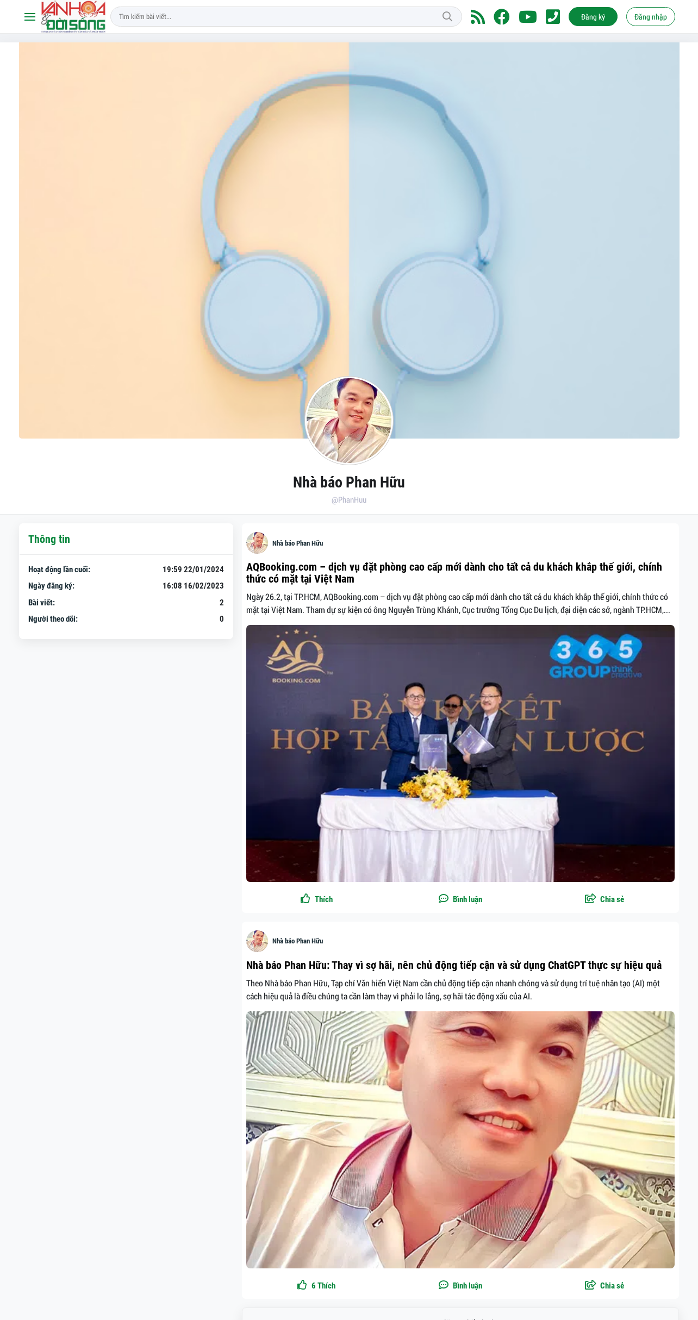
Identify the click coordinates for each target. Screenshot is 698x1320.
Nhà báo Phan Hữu (297, 543)
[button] (605, 899)
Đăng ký (593, 16)
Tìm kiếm (447, 17)
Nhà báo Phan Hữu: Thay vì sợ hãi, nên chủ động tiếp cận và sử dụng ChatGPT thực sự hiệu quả (454, 965)
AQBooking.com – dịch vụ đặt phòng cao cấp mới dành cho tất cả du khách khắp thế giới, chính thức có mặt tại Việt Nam (454, 572)
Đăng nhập (650, 16)
